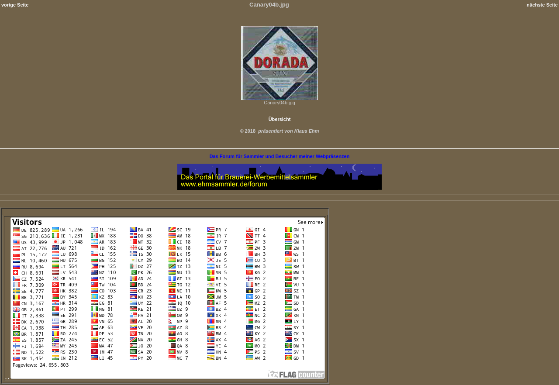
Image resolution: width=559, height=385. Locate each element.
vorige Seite (14, 4)
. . (165, 377)
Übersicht (280, 119)
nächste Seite (542, 4)
